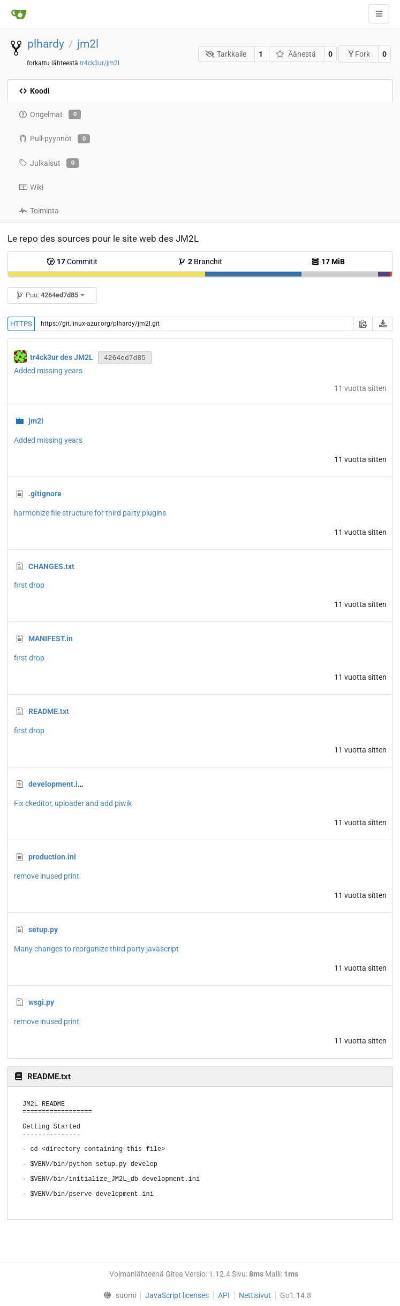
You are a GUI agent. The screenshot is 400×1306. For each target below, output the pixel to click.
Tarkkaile (226, 54)
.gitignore (45, 493)
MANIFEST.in (50, 638)
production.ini (52, 856)
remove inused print (46, 876)
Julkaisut (49, 163)
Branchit (200, 261)
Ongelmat (50, 114)
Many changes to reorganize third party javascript (96, 948)
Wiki (31, 187)
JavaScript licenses (177, 1295)
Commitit (72, 261)
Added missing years (48, 370)
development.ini (56, 784)
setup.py (43, 929)
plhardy (45, 43)
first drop (29, 585)
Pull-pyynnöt (54, 139)
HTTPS (21, 324)
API (224, 1295)
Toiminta (39, 210)
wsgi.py (41, 1002)
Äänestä (296, 54)
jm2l (88, 43)
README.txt (48, 711)
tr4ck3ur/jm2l (99, 63)
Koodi (34, 91)
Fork (358, 53)
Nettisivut (255, 1295)
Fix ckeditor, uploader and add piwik (73, 803)
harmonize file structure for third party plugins (90, 513)
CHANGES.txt (51, 566)
